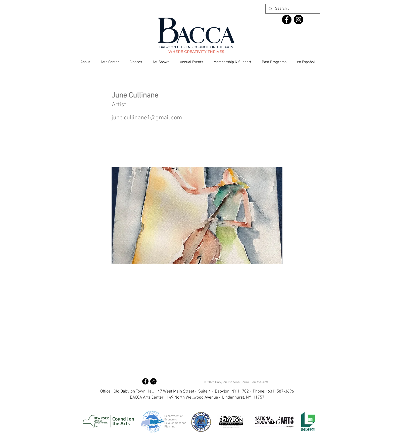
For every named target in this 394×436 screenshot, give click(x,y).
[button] (85, 62)
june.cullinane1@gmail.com (147, 117)
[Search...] (292, 8)
